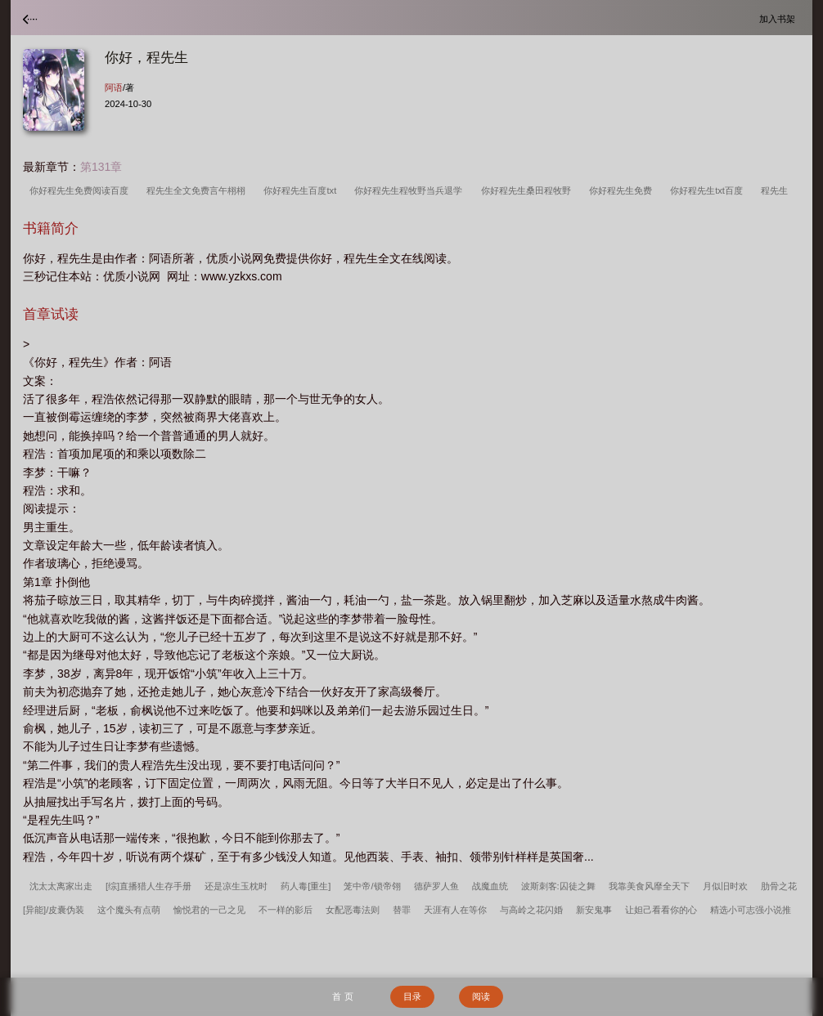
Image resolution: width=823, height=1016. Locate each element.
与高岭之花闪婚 (531, 910)
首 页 (342, 996)
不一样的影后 (286, 910)
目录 (412, 996)
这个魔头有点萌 (128, 910)
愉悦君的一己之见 (209, 910)
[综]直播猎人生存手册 (148, 886)
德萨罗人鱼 (436, 886)
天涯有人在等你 (455, 910)
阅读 (481, 996)
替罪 (402, 910)
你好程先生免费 (623, 190)
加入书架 (779, 18)
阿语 (114, 87)
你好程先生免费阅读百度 (81, 190)
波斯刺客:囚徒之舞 (558, 886)
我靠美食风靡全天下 (649, 886)
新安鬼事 (594, 910)
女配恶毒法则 (353, 910)
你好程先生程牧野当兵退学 (410, 190)
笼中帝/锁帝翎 (372, 886)
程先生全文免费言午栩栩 (198, 190)
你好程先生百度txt (302, 190)
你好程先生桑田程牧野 (528, 190)
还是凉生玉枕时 (236, 886)
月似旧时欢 (725, 886)
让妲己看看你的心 (661, 910)
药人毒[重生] (306, 886)
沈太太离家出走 (60, 886)
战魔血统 (490, 886)
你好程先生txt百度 (709, 190)
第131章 (101, 166)
